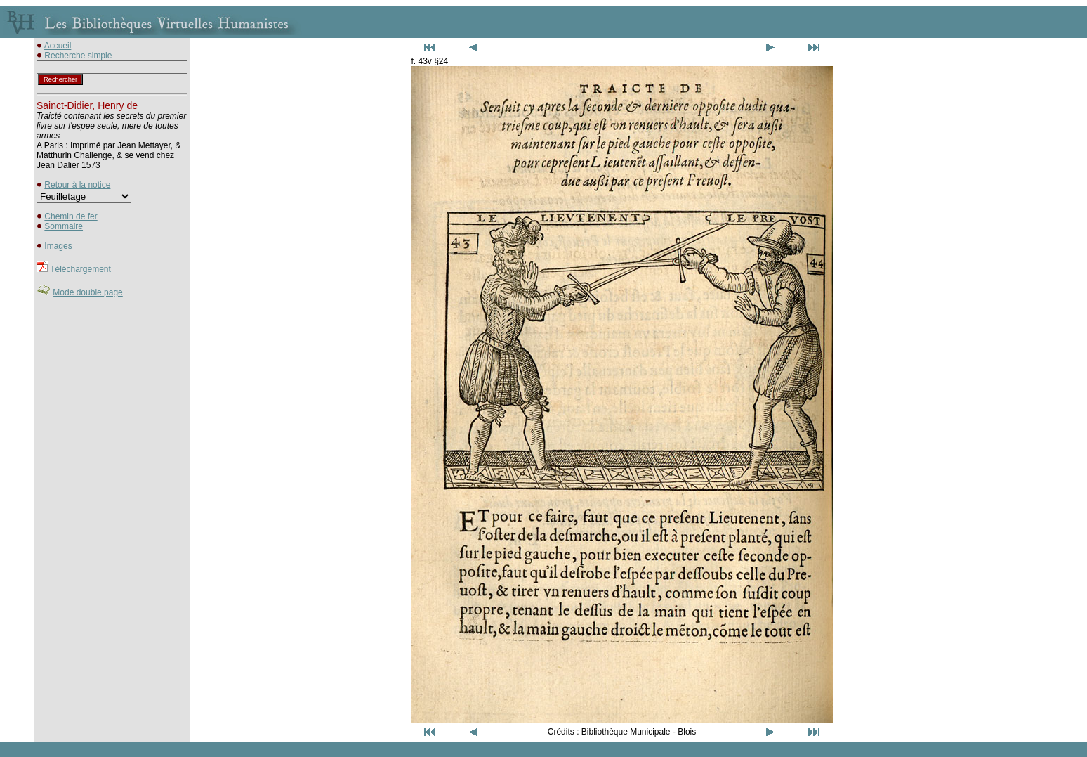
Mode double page (87, 292)
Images (58, 246)
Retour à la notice (77, 185)
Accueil (58, 46)
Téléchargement (80, 269)
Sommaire (63, 226)
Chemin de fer (70, 216)
